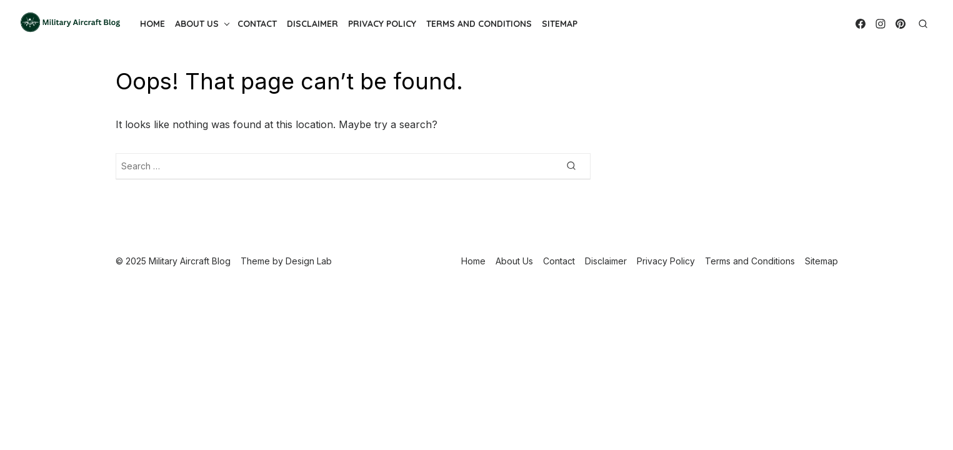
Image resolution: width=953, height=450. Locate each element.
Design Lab (309, 261)
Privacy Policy (382, 23)
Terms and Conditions (479, 23)
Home (152, 23)
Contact (257, 23)
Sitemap (559, 23)
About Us (197, 23)
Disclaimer (312, 23)
